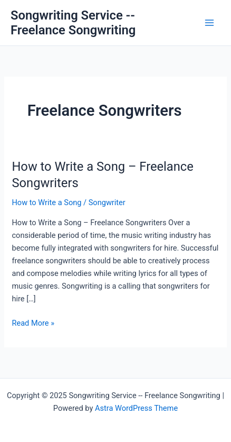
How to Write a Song (46, 202)
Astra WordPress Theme (136, 408)
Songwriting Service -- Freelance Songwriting (73, 23)
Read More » (33, 323)
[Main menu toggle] (209, 23)
